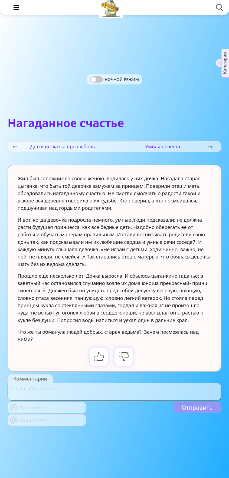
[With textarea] (114, 392)
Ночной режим (122, 79)
